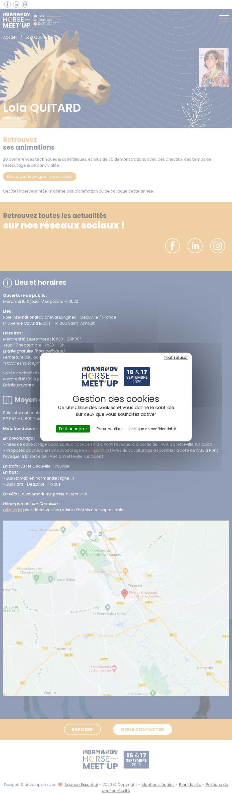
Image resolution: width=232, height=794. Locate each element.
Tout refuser (176, 357)
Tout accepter (72, 429)
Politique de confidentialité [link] (152, 428)
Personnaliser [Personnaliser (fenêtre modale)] (109, 428)
